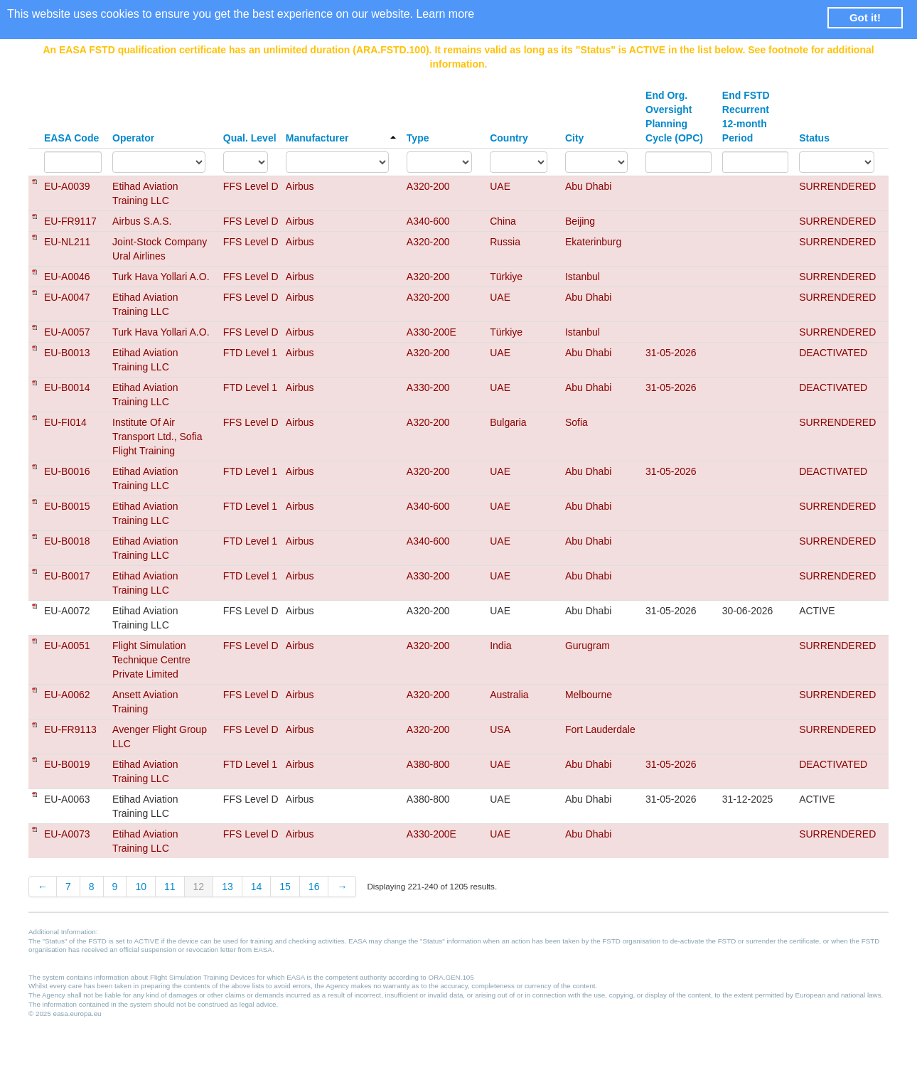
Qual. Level (250, 138)
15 (285, 886)
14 (256, 886)
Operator (133, 138)
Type (418, 138)
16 (314, 886)
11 (170, 886)
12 (199, 886)
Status (814, 138)
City (574, 138)
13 (227, 886)
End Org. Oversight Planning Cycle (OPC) (674, 117)
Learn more (445, 14)
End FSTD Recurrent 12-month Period (746, 117)
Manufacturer (341, 138)
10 (140, 886)
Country (509, 138)
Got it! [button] (865, 17)
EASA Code (71, 138)
